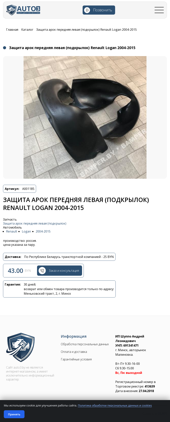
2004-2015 (43, 231)
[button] (85, 117)
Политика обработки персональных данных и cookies (115, 405)
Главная (12, 29)
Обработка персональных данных (85, 345)
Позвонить (104, 10)
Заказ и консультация (64, 271)
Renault (11, 231)
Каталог (27, 29)
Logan (26, 231)
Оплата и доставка (74, 352)
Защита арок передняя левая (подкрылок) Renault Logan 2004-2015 (86, 29)
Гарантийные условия (76, 360)
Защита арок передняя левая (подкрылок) (34, 223)
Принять (14, 414)
